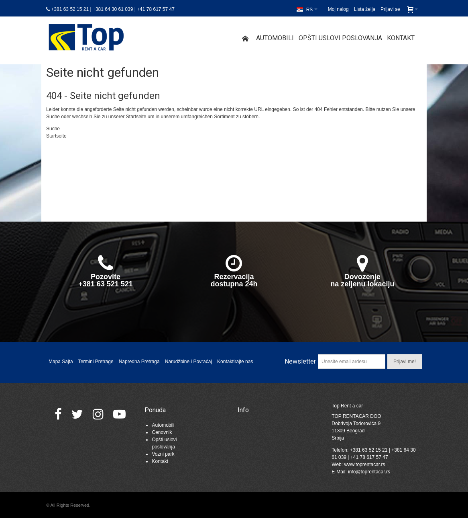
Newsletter (300, 361)
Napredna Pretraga (139, 361)
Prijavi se (390, 9)
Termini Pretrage (96, 361)
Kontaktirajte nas (235, 361)
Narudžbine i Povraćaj (188, 361)
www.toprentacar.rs (364, 464)
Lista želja (364, 9)
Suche (53, 116)
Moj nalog (338, 9)
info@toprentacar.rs (369, 472)
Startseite (136, 116)
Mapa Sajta (61, 361)
